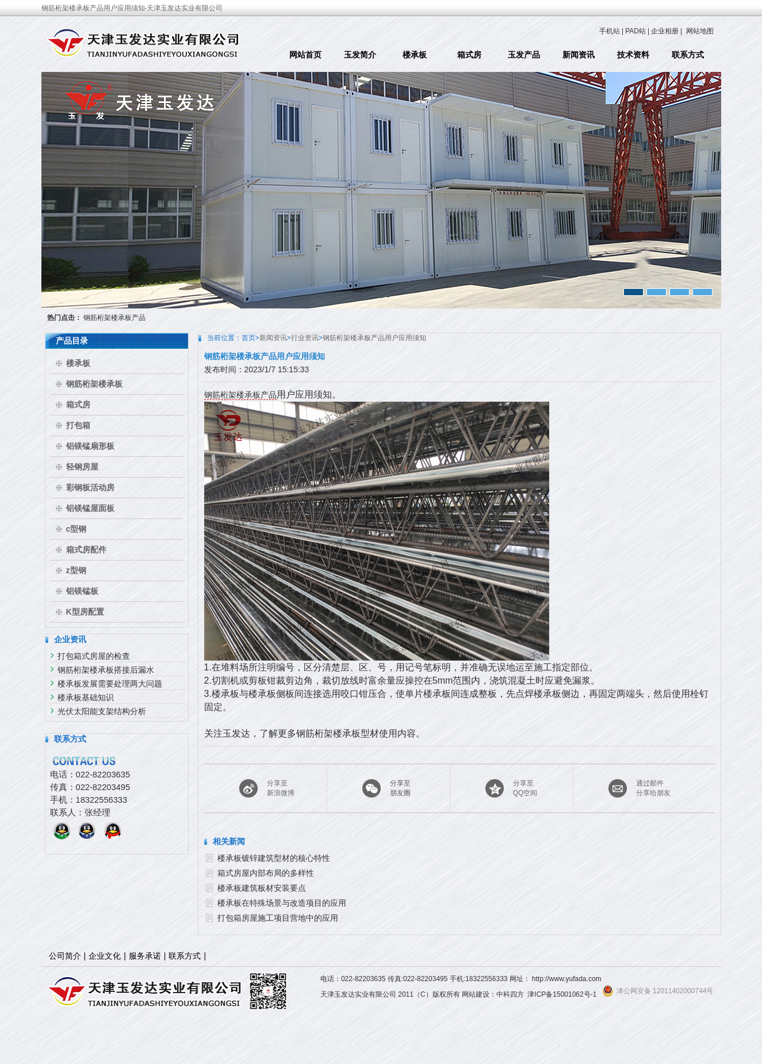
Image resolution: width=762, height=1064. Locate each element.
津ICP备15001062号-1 (561, 994)
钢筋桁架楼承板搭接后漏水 (106, 669)
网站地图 (700, 31)
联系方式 (688, 54)
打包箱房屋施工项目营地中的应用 (277, 917)
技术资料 (633, 54)
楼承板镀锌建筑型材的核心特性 (273, 858)
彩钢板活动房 (90, 487)
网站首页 (305, 54)
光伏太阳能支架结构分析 (102, 711)
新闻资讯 (578, 54)
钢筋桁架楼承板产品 (114, 318)
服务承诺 (145, 955)
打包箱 (78, 425)
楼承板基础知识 (86, 697)
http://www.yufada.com (567, 979)
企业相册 (665, 31)
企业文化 (105, 955)
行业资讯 (305, 338)
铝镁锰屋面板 (90, 508)
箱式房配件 (86, 549)
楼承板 (415, 54)
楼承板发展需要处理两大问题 (110, 683)
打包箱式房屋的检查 (94, 656)
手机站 (609, 31)
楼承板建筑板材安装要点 (261, 888)
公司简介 (65, 955)
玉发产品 (524, 54)
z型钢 (76, 570)
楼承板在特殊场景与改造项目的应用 (281, 902)
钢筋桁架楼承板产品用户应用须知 (374, 338)
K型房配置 (85, 611)
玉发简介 (360, 54)
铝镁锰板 (82, 591)
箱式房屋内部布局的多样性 (265, 873)
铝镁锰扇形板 (90, 446)
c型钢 (76, 528)
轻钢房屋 (82, 466)
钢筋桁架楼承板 (94, 383)
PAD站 (635, 31)
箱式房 (469, 54)
